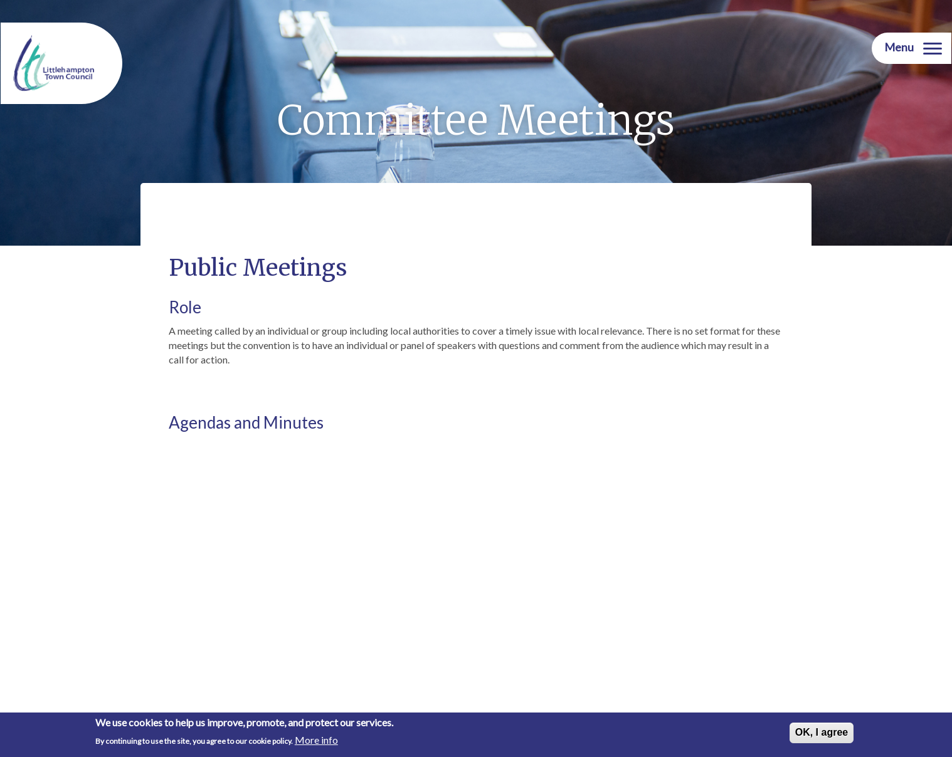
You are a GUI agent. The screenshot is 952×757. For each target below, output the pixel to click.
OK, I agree (821, 733)
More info (316, 740)
